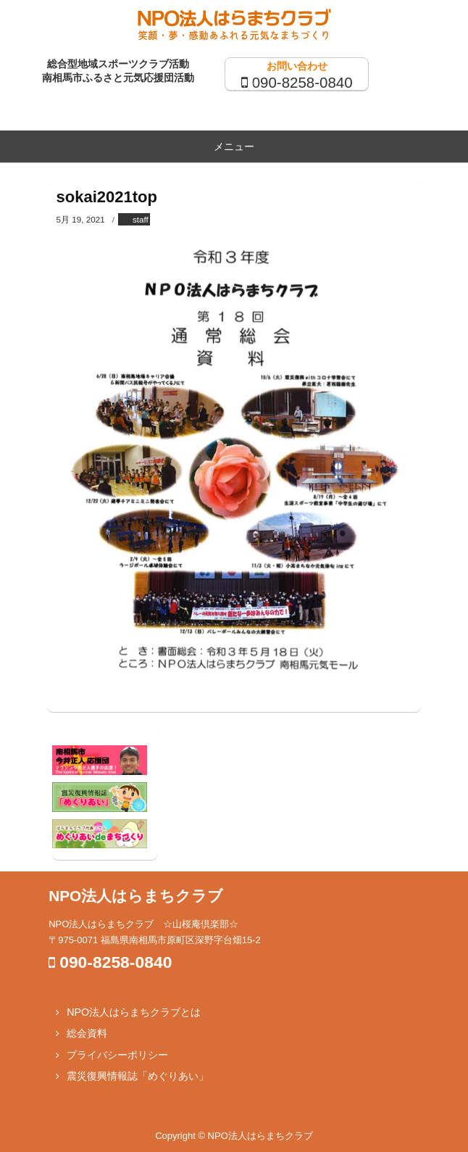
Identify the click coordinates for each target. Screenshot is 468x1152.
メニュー (234, 146)
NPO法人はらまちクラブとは (134, 1012)
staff (141, 219)
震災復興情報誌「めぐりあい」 (138, 1076)
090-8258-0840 (302, 82)
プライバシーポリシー (117, 1055)
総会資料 (87, 1033)
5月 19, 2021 (81, 219)
